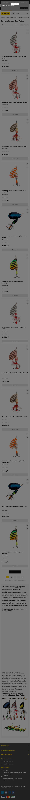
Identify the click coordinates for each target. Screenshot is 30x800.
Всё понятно (24, 8)
